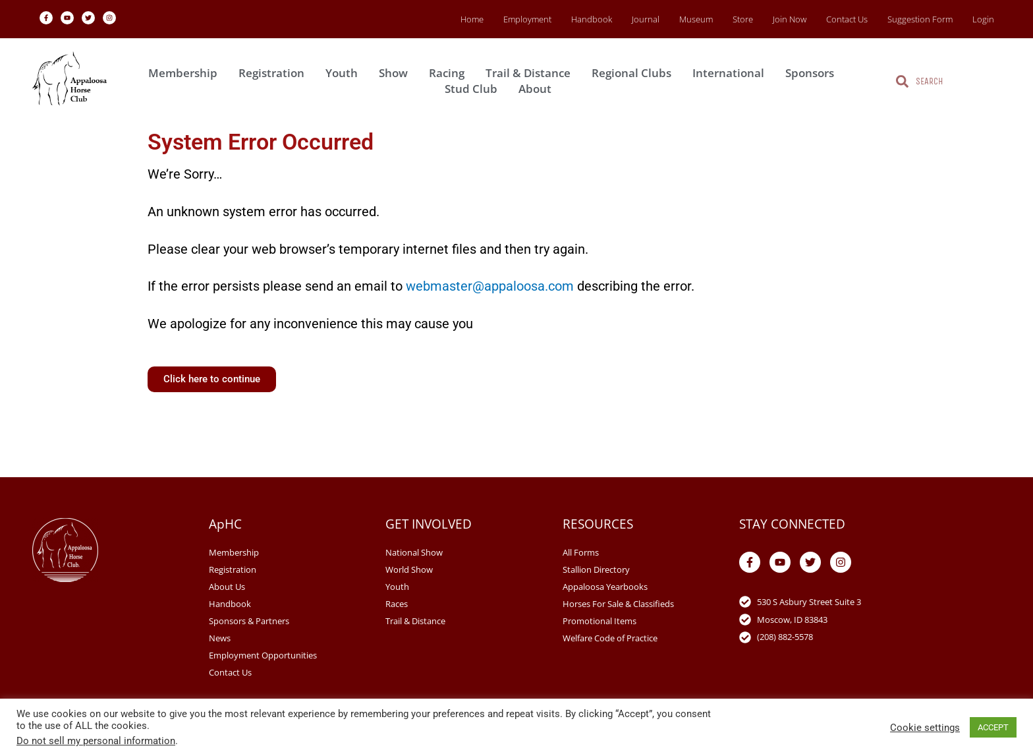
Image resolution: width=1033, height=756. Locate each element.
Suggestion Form (920, 19)
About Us (227, 587)
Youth (344, 72)
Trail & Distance (531, 72)
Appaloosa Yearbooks (605, 587)
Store (743, 19)
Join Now (789, 19)
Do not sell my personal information (95, 741)
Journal (645, 19)
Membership (186, 72)
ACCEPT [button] (993, 727)
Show (396, 72)
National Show (414, 552)
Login (983, 19)
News (220, 638)
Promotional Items (599, 621)
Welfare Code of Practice (610, 638)
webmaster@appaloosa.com (490, 286)
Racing (450, 72)
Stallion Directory (596, 569)
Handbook (591, 19)
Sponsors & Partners (249, 621)
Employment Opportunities (263, 655)
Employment (527, 19)
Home (472, 19)
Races (396, 604)
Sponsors (813, 72)
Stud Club (474, 88)
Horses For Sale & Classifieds (618, 604)
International (731, 72)
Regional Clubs (635, 72)
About (538, 88)
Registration (274, 72)
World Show (409, 569)
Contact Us (847, 19)
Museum (696, 19)
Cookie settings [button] (925, 728)
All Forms (581, 552)
